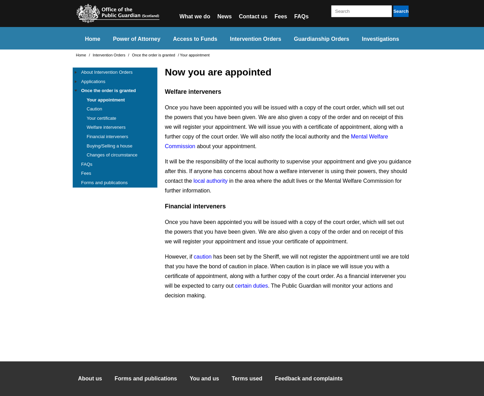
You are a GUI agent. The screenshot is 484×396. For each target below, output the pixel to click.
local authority (210, 181)
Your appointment (106, 99)
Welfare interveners (106, 127)
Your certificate (102, 118)
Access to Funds (195, 39)
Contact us (253, 16)
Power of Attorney (136, 39)
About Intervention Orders (107, 72)
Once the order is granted (154, 55)
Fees (281, 16)
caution (203, 257)
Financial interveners (107, 136)
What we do (195, 16)
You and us (204, 378)
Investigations (380, 39)
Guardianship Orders (321, 39)
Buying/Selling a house (110, 145)
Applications (93, 81)
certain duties (251, 286)
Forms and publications (104, 182)
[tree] (115, 127)
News (224, 16)
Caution (94, 108)
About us (90, 378)
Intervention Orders (255, 39)
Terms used (247, 378)
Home (92, 39)
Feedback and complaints (309, 378)
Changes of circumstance (112, 155)
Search (401, 11)
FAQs (301, 16)
